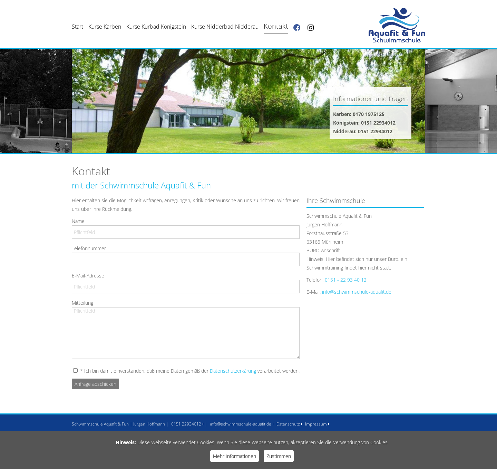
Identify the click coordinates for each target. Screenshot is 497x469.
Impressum (316, 424)
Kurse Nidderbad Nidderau (225, 26)
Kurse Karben (104, 26)
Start (77, 26)
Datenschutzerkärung (233, 371)
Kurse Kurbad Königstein (156, 26)
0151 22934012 (186, 424)
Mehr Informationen (234, 456)
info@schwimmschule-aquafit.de (356, 292)
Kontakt (276, 26)
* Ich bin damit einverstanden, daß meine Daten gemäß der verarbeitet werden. (189, 371)
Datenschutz (288, 424)
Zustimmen (278, 456)
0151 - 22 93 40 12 (346, 279)
